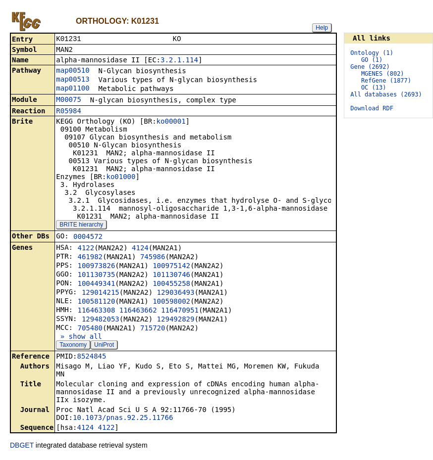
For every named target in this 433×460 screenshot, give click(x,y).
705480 (90, 329)
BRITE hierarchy (81, 225)
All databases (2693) (386, 94)
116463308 (96, 311)
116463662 (138, 311)
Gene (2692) (369, 66)
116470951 (180, 311)
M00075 (68, 100)
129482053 (100, 320)
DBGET (22, 446)
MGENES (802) (382, 73)
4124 (140, 249)
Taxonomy (73, 345)
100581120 (96, 302)
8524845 (91, 357)
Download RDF (371, 108)
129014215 (100, 293)
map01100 (72, 89)
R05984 (68, 112)
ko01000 (120, 178)
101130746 (171, 275)
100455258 (171, 284)
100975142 (171, 267)
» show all (79, 337)
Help (322, 27)
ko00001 (171, 122)
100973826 (96, 267)
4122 (85, 249)
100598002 (171, 302)
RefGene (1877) (386, 80)
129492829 (176, 320)
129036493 (176, 293)
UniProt (104, 345)
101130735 (96, 275)
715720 (152, 329)
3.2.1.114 (179, 61)
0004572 (88, 237)
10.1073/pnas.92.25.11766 (123, 418)
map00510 (72, 71)
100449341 (96, 284)
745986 (152, 258)
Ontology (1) (371, 52)
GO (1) (371, 59)
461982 (90, 258)
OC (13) (373, 87)
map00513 (72, 80)
